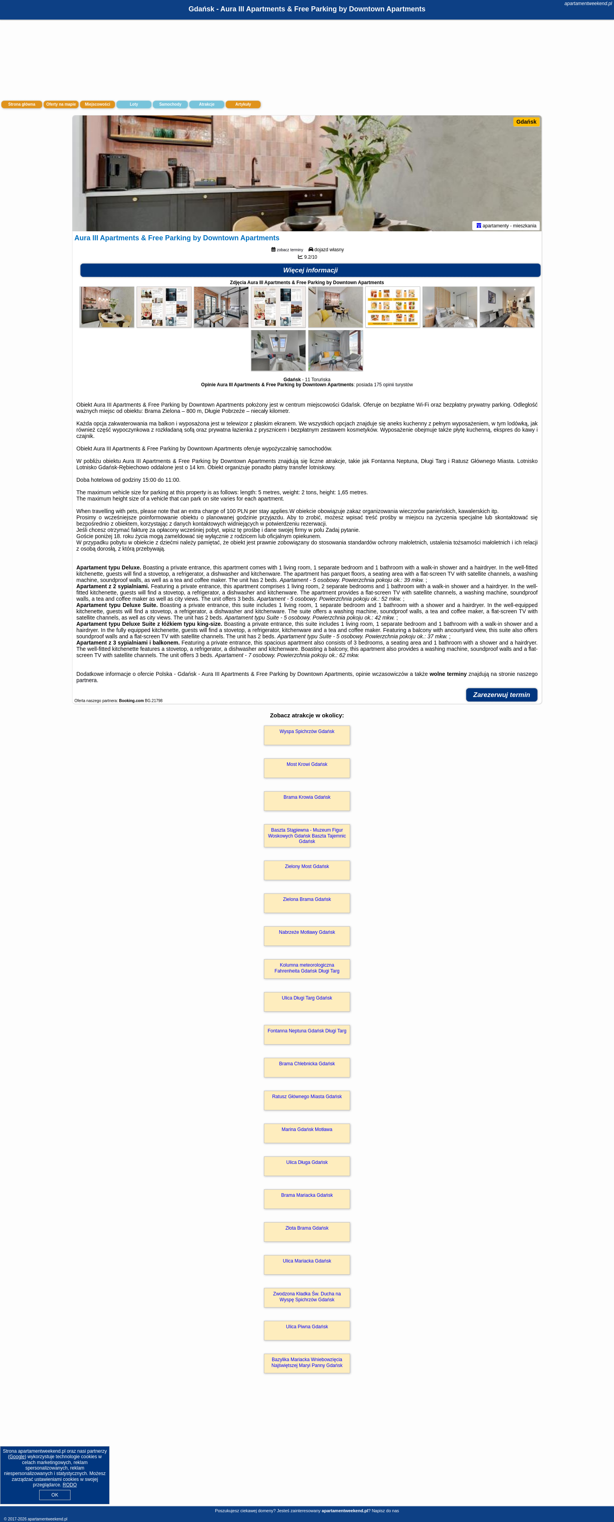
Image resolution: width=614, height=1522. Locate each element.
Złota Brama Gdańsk (307, 1229)
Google (17, 1456)
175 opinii (384, 386)
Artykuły (243, 104)
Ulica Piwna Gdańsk (307, 1328)
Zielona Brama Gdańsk (307, 901)
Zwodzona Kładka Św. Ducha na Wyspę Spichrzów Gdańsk (307, 1298)
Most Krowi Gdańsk (307, 766)
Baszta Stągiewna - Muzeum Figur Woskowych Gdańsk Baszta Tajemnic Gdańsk (307, 837)
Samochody (170, 104)
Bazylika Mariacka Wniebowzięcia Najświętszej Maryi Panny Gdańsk (306, 1363)
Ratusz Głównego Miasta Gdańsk (307, 1098)
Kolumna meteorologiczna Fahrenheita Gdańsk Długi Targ (307, 969)
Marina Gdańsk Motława (307, 1131)
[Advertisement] (307, 1448)
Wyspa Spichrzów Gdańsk (307, 733)
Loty (134, 104)
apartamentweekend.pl (588, 3)
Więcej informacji (310, 272)
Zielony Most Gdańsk (307, 868)
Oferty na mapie (61, 104)
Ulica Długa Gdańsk (307, 1164)
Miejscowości (97, 104)
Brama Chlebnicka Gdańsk (307, 1065)
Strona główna (21, 104)
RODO (70, 1485)
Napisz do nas (385, 1510)
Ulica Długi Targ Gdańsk (307, 999)
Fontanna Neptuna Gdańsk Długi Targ (306, 1032)
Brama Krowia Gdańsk (307, 799)
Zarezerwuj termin (502, 696)
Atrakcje (206, 104)
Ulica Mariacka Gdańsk (307, 1262)
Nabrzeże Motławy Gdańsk (307, 934)
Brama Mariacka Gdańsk (307, 1197)
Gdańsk (526, 122)
